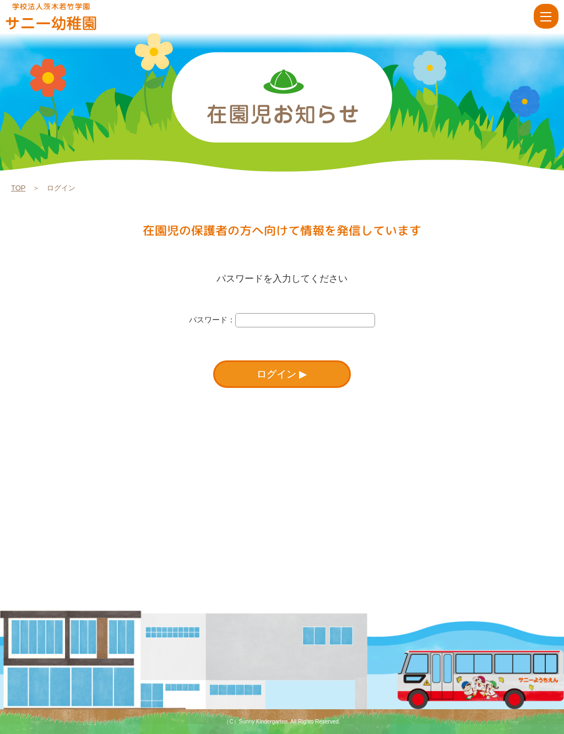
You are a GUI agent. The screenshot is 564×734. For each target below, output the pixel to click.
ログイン (276, 374)
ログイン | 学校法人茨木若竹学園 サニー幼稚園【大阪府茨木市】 (67, 16)
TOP (18, 188)
